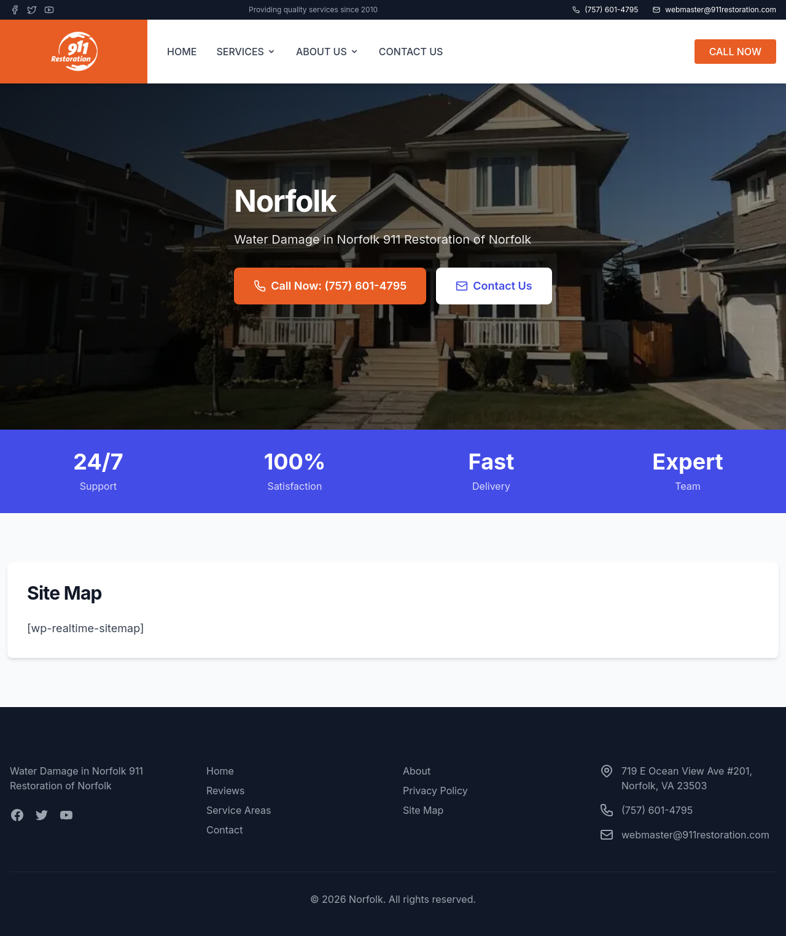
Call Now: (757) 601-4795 (330, 285)
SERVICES (246, 51)
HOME (181, 51)
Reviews (225, 790)
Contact (224, 830)
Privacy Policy (435, 790)
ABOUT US (327, 51)
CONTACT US (411, 51)
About (416, 771)
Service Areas (238, 810)
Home (220, 771)
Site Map (423, 810)
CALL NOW (735, 51)
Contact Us (494, 285)
